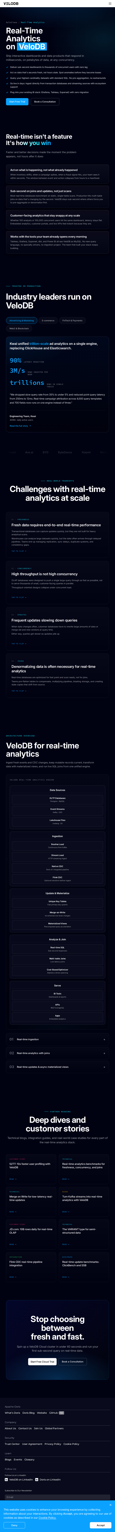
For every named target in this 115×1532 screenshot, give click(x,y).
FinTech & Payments (72, 320)
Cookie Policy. (47, 1517)
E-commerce (48, 320)
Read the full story (20, 426)
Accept (101, 1525)
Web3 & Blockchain (19, 328)
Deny (14, 1525)
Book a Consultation (45, 101)
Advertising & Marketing (21, 320)
